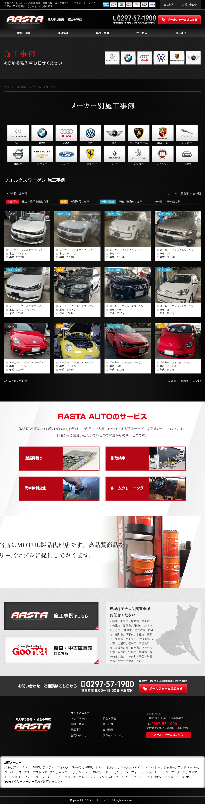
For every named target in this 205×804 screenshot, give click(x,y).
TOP (6, 87)
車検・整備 (102, 32)
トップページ (79, 718)
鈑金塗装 (13, 201)
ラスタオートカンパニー (98, 800)
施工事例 (181, 32)
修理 (63, 201)
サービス (141, 32)
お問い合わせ (189, 4)
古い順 (197, 193)
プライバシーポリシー (116, 735)
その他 (158, 201)
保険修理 (63, 32)
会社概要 (169, 4)
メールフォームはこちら (168, 734)
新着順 (185, 193)
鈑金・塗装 (23, 32)
